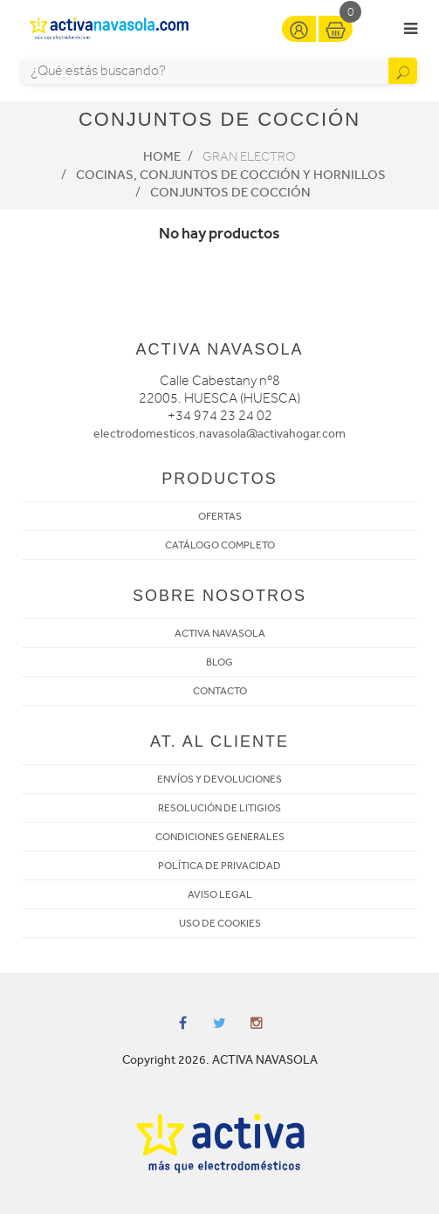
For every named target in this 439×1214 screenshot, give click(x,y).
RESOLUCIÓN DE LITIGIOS (219, 808)
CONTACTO (220, 691)
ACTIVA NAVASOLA (220, 633)
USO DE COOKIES (220, 923)
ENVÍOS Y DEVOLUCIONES (219, 779)
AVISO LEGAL (220, 894)
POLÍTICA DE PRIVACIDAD (219, 865)
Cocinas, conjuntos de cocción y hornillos (231, 175)
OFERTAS (220, 516)
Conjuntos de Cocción (230, 192)
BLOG (219, 662)
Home (162, 156)
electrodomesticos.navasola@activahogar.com (219, 433)
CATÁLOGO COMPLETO (220, 545)
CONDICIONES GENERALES (220, 837)
